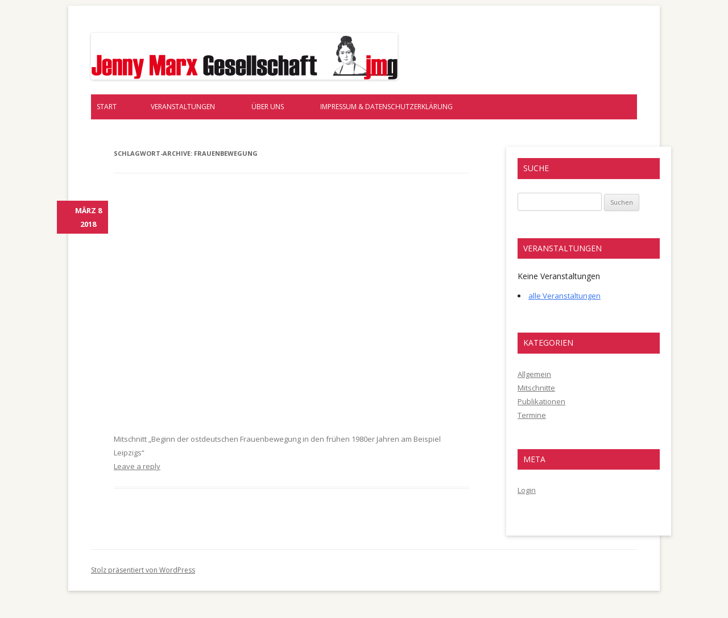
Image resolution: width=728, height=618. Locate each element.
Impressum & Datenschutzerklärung (386, 106)
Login (527, 490)
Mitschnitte (536, 388)
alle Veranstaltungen (564, 296)
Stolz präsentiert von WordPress (143, 570)
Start (107, 106)
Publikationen (541, 401)
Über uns (267, 106)
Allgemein (534, 374)
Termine (532, 415)
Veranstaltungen (183, 106)
